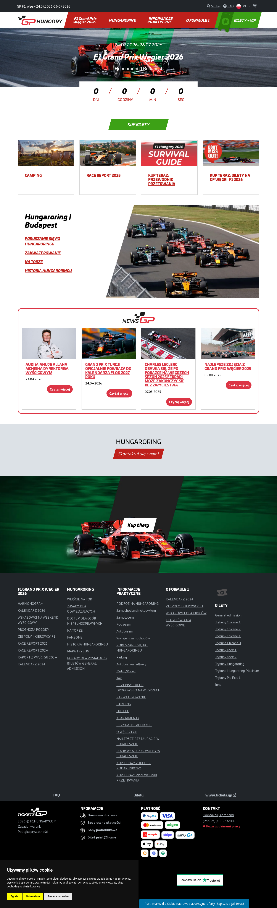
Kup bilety (138, 124)
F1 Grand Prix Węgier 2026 (85, 20)
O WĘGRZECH (126, 732)
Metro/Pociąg (126, 671)
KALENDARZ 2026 (31, 610)
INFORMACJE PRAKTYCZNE (160, 20)
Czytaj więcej (60, 389)
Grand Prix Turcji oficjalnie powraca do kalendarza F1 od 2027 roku (108, 370)
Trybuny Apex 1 (226, 650)
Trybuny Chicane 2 (228, 629)
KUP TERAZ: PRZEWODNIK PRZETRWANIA (161, 179)
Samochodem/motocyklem (136, 610)
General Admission (228, 615)
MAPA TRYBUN (78, 651)
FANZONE (74, 637)
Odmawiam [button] (33, 896)
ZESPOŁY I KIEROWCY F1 (36, 636)
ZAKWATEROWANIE (43, 252)
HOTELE (122, 711)
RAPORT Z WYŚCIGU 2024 (37, 657)
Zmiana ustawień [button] (58, 896)
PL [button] (242, 6)
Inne (218, 684)
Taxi (119, 678)
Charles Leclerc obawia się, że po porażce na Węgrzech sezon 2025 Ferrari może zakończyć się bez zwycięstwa (167, 375)
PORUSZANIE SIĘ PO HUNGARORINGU (42, 241)
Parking (121, 657)
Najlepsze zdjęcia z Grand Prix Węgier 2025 (228, 366)
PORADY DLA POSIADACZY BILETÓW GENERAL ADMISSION (87, 663)
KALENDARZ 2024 (31, 664)
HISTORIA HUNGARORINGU (48, 270)
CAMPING (33, 175)
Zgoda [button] (14, 896)
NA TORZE (34, 261)
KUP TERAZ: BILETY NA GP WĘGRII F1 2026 (230, 177)
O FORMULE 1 (198, 20)
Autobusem (124, 631)
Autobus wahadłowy (131, 664)
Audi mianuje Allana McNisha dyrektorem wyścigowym (47, 368)
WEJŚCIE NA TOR (79, 599)
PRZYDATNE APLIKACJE (134, 725)
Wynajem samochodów (133, 638)
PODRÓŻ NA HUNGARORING (137, 603)
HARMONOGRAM (30, 603)
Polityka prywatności (33, 831)
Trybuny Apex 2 (226, 657)
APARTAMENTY (127, 718)
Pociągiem (123, 624)
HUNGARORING (122, 20)
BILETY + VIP (237, 20)
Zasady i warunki (29, 826)
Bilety (138, 795)
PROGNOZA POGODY (33, 629)
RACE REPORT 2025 (104, 175)
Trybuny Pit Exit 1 (228, 677)
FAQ (56, 795)
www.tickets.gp (220, 795)
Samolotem (125, 617)
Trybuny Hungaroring (229, 664)
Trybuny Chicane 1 (228, 622)
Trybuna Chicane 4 (228, 643)
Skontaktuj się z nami (138, 454)
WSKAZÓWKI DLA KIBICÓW (186, 613)
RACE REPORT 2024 (33, 650)
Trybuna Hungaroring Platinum (237, 670)
